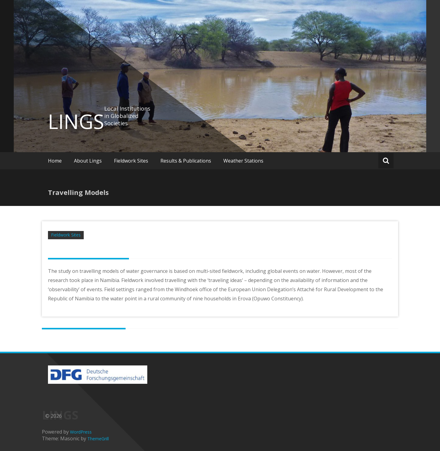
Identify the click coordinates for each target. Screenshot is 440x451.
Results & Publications (185, 160)
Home (55, 160)
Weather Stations (243, 160)
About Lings (88, 160)
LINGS (76, 121)
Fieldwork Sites (131, 160)
